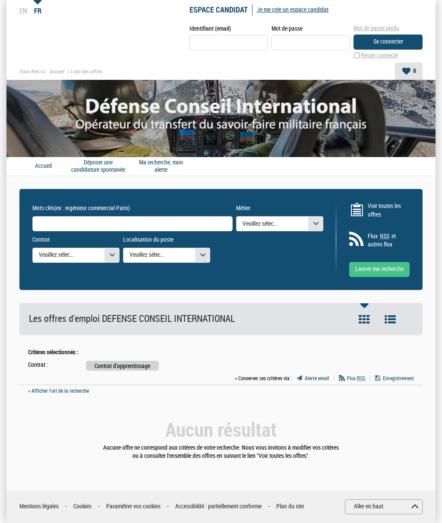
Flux (356, 378)
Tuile (364, 319)
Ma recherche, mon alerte (161, 166)
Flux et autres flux (382, 240)
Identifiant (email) (210, 28)
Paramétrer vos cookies (133, 506)
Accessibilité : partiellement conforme (218, 506)
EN (23, 11)
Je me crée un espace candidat (292, 9)
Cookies (82, 506)
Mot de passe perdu (376, 28)
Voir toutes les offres (384, 210)
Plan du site (290, 506)
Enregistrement (398, 378)
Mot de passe (287, 28)
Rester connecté (379, 55)
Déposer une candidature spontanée (98, 166)
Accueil (56, 72)
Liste (390, 319)
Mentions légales (39, 506)
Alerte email (317, 378)
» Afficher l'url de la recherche (58, 391)
